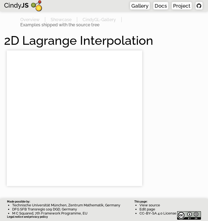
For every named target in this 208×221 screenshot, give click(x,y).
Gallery (139, 6)
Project (181, 6)
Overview (30, 19)
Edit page (147, 209)
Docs (161, 6)
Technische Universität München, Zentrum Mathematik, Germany (66, 205)
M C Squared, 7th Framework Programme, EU (49, 213)
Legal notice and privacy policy (27, 216)
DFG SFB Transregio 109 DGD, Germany (44, 209)
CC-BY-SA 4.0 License (170, 213)
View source (149, 205)
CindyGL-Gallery (99, 19)
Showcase (61, 19)
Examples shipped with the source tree (59, 24)
